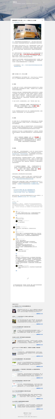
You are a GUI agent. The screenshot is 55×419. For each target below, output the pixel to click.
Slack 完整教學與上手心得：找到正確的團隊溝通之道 (21, 306)
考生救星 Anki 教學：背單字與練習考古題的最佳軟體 (21, 337)
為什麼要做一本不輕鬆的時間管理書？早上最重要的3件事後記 (28, 183)
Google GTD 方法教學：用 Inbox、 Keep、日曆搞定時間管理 (24, 192)
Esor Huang (20, 220)
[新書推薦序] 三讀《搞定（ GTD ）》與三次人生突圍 (27, 196)
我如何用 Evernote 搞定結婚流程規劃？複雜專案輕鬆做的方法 (24, 190)
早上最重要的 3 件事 (34, 182)
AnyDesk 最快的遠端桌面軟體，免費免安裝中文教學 (21, 380)
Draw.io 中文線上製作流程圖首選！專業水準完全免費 (21, 391)
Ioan (16, 211)
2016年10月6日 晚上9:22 (21, 217)
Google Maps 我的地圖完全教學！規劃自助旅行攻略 (21, 326)
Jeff (16, 217)
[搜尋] (43, 2)
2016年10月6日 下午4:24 (21, 211)
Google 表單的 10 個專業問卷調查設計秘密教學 (20, 401)
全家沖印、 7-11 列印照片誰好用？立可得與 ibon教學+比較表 (22, 316)
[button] (42, 20)
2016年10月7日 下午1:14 (26, 249)
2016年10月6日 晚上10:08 (26, 220)
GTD (13, 41)
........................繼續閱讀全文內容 (37, 313)
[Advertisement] (27, 12)
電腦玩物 (15, 2)
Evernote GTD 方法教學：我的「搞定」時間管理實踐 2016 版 (24, 189)
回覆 (16, 215)
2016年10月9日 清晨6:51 (26, 265)
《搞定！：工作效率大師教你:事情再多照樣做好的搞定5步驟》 (23, 178)
